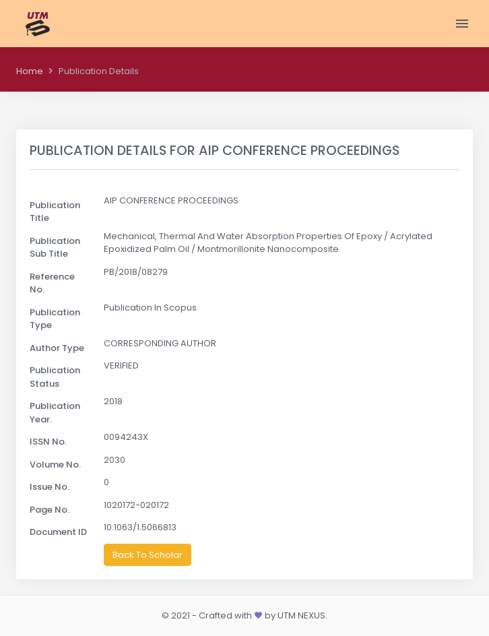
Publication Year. (55, 413)
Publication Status (55, 377)
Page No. (49, 509)
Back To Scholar (147, 554)
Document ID (58, 532)
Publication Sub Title (55, 247)
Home (29, 71)
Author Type (57, 348)
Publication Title (55, 212)
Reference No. (52, 283)
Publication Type (55, 319)
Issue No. (49, 486)
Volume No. (55, 464)
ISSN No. (48, 441)
